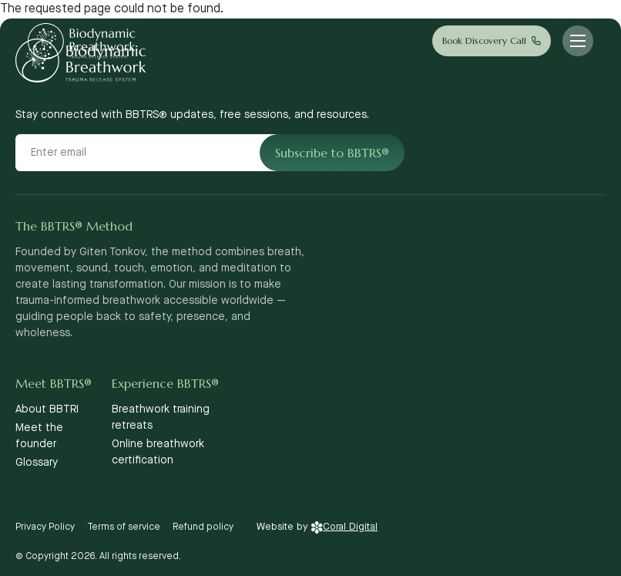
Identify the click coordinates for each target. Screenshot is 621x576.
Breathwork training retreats (161, 417)
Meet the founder (39, 436)
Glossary (36, 462)
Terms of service (123, 527)
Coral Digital (344, 526)
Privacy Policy (45, 527)
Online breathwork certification (158, 452)
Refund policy (203, 527)
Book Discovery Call (484, 40)
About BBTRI (47, 409)
